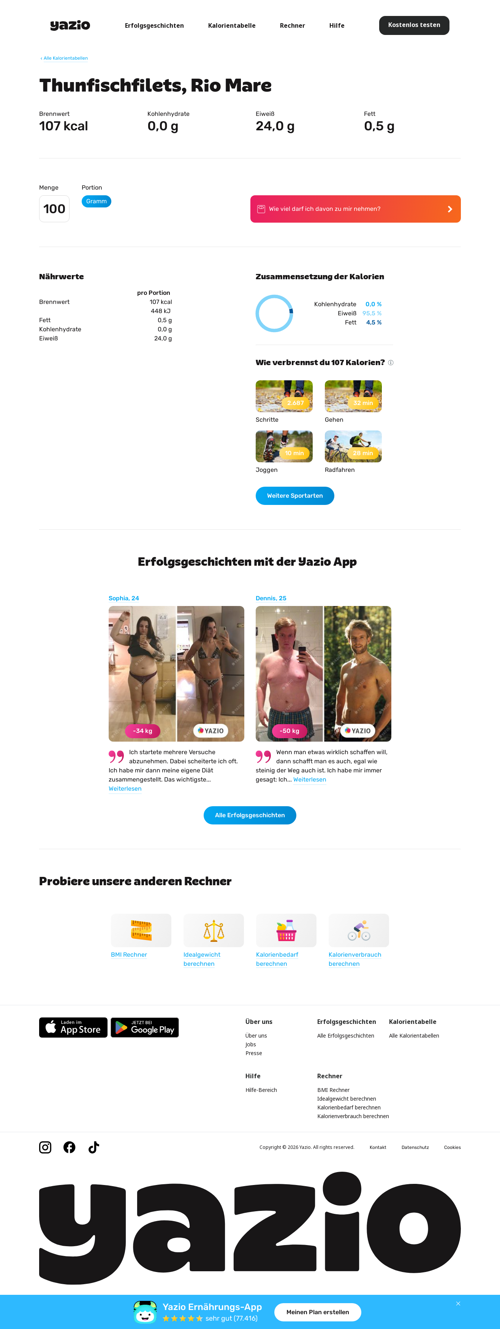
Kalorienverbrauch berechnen (353, 1116)
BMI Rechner (333, 1089)
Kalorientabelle (232, 25)
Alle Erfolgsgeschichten (250, 815)
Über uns (256, 1035)
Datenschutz (415, 1147)
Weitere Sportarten (295, 495)
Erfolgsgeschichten (154, 25)
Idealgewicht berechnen (346, 1098)
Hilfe (337, 25)
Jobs (250, 1044)
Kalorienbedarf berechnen (349, 1107)
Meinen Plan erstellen (317, 1312)
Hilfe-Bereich (261, 1089)
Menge (49, 187)
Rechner (292, 25)
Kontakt (378, 1147)
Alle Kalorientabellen (414, 1035)
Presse (253, 1053)
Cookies (452, 1147)
